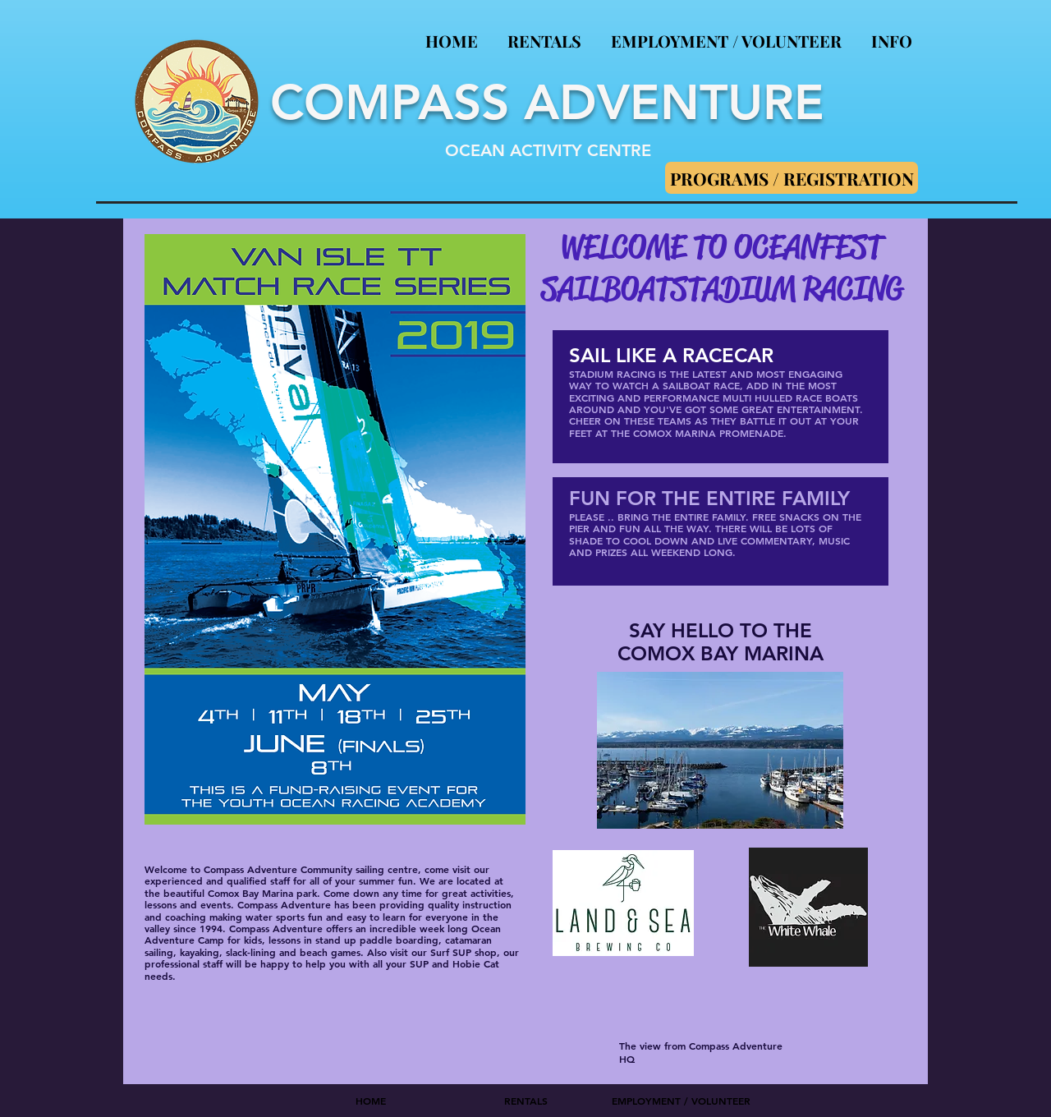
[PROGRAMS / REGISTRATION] (791, 178)
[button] (891, 33)
